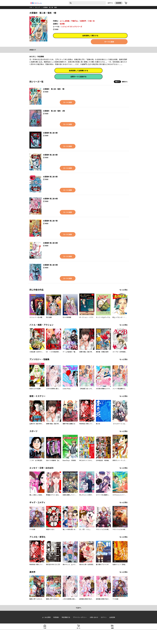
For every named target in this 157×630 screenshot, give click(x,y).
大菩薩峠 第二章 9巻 (50, 265)
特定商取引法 (66, 617)
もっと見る (124, 290)
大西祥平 (83, 21)
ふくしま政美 (64, 21)
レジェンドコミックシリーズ (71, 27)
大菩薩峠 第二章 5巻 (50, 177)
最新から (125, 82)
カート (78, 628)
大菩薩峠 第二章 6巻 (50, 199)
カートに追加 (109, 42)
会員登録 (118, 3)
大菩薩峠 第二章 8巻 (50, 243)
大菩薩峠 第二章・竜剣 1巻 (53, 89)
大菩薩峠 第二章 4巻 (50, 155)
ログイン (110, 3)
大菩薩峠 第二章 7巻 (50, 221)
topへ (78, 608)
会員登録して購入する (90, 36)
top (30, 7)
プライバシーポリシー (80, 617)
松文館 (62, 24)
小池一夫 (91, 21)
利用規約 (56, 617)
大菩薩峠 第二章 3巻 (50, 133)
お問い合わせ (94, 617)
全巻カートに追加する (78, 77)
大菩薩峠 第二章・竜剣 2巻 (54, 111)
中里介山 (74, 21)
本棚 (112, 628)
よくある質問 (46, 617)
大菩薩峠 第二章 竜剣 (50, 7)
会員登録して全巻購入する (78, 71)
